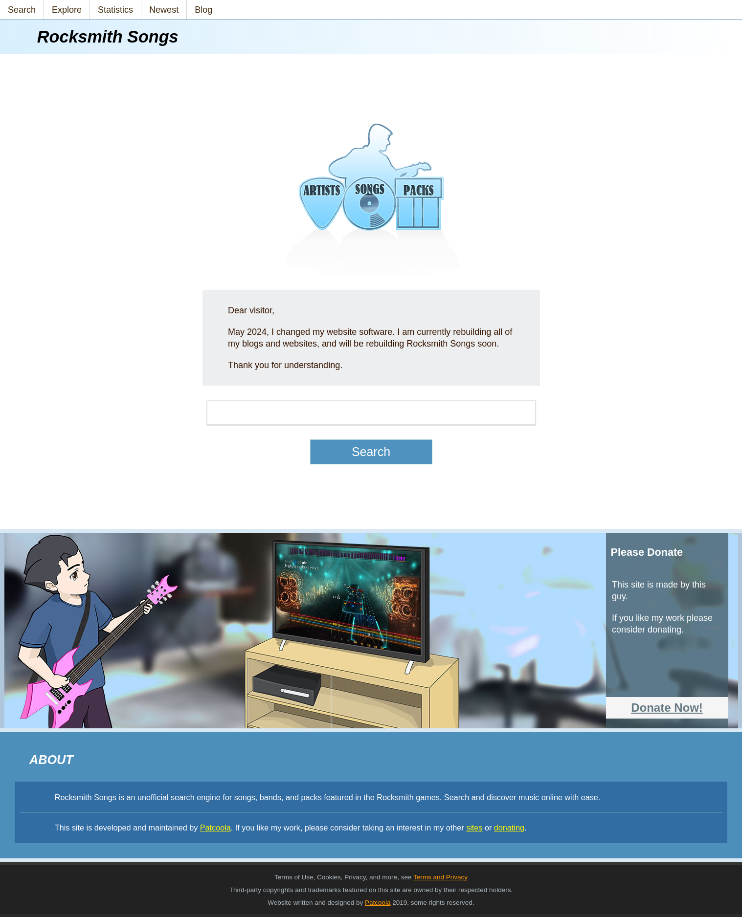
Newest (164, 10)
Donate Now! (667, 707)
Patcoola (215, 827)
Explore (67, 10)
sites (474, 827)
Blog (203, 10)
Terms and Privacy (440, 877)
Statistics (115, 10)
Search (22, 10)
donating (509, 827)
